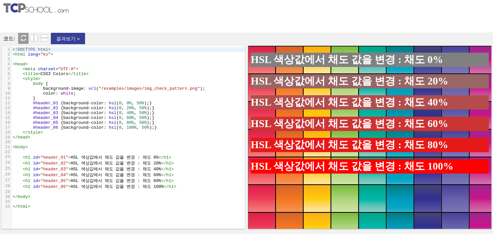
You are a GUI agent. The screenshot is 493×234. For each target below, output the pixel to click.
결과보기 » (68, 38)
